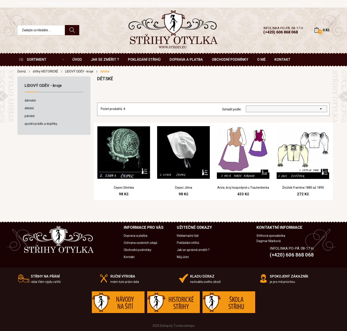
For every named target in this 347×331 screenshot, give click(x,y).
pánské (30, 116)
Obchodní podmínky (137, 250)
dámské (30, 100)
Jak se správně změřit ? (193, 250)
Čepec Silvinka (124, 187)
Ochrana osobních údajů (140, 243)
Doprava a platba (135, 235)
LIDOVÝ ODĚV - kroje (43, 86)
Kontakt (129, 257)
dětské (29, 108)
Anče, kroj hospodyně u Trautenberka (243, 187)
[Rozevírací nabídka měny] (318, 4)
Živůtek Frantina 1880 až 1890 (303, 187)
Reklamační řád (188, 235)
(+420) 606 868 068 (280, 32)
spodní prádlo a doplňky (41, 123)
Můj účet (183, 257)
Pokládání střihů (188, 243)
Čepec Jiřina (183, 187)
